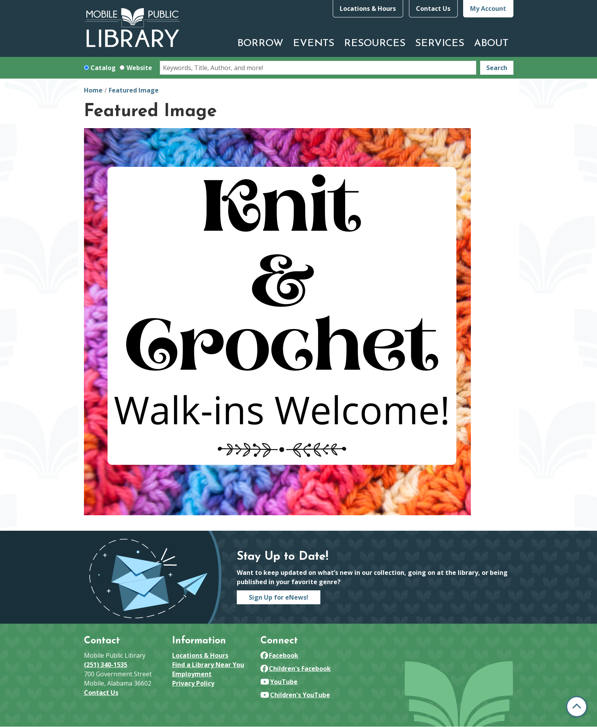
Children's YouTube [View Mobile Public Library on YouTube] (295, 695)
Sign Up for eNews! (278, 597)
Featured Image (134, 90)
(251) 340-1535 (105, 664)
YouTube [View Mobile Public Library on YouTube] (279, 681)
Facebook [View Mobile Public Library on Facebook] (279, 655)
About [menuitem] (491, 43)
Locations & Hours (368, 8)
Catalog (103, 67)
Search (496, 67)
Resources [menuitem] (374, 43)
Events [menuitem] (313, 43)
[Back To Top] (576, 706)
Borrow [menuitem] (260, 43)
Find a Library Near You (208, 664)
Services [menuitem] (439, 43)
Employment (192, 674)
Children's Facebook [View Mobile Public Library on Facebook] (295, 668)
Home (93, 90)
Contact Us (433, 8)
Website (139, 67)
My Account (488, 8)
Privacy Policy (193, 683)
